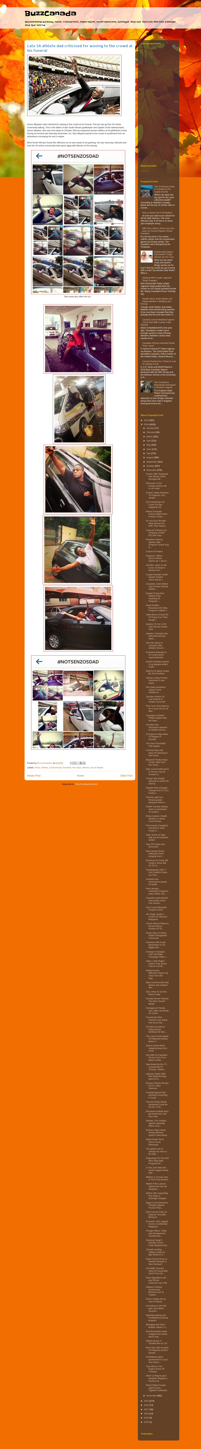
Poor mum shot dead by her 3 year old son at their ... (157, 708)
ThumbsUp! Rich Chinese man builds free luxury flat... (156, 1020)
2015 (146, 1401)
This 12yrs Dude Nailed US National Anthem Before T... (157, 1039)
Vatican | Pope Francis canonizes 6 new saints (157, 680)
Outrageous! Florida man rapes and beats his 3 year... (157, 1010)
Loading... (145, 171)
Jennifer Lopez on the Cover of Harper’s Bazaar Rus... (156, 567)
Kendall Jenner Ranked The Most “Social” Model (157, 1001)
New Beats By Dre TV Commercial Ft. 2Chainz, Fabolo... (156, 1067)
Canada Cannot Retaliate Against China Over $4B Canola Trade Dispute (157, 322)
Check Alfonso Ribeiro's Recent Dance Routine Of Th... (157, 926)
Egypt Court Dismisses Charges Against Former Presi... (157, 1205)
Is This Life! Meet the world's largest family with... (157, 1170)
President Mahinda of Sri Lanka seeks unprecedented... (156, 655)
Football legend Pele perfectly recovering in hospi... (156, 1095)
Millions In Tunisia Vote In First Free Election (157, 1178)
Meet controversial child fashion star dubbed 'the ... (157, 985)
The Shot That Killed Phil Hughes (156, 744)
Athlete (44, 767)
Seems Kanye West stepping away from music (156, 1048)
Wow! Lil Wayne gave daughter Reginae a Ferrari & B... (156, 1378)
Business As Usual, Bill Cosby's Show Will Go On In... (157, 863)
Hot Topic (76, 767)
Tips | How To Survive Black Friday (156, 993)
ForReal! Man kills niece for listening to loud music (157, 753)
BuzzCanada (50, 13)
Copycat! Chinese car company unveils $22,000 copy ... (156, 533)
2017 (146, 1409)
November (151, 470)
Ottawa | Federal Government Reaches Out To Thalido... (155, 1291)
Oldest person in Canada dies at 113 (156, 1342)
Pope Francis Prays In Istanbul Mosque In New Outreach (156, 1261)
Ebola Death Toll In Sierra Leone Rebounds (155, 1142)
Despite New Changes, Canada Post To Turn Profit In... (157, 790)
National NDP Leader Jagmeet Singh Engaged (157, 279)
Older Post (126, 775)
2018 (146, 1413)
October (150, 466)
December (151, 1395)
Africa (37, 767)
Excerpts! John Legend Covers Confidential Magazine (157, 1224)
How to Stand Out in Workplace (157, 212)
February (151, 432)
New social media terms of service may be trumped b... (157, 771)
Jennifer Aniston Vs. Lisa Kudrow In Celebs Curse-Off (155, 699)
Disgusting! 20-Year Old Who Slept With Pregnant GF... (157, 1161)
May (148, 445)
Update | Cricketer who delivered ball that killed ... (157, 636)
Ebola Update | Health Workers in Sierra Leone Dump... (156, 818)
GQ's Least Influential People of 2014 (156, 908)
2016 (146, 1405)
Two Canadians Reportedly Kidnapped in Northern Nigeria (165, 385)
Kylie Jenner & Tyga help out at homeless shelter (157, 837)
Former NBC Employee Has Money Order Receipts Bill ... (157, 476)
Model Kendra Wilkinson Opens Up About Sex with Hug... (157, 974)
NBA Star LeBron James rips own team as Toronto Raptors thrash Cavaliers (157, 231)
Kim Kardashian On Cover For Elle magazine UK (155, 504)
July (148, 453)
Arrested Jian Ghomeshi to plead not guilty (156, 882)
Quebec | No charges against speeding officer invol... (156, 1123)
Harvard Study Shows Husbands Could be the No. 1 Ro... (156, 1104)
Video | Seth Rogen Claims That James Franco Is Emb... (156, 963)
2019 (146, 1417)
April (148, 440)
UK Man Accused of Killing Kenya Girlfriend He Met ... (156, 1029)
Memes (85, 767)
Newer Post (34, 775)
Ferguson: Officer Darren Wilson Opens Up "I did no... (157, 558)
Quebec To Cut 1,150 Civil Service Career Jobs (157, 626)
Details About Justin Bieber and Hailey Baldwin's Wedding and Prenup (156, 301)
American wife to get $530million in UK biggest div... (156, 945)
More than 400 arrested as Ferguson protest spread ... (157, 1350)
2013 (146, 420)
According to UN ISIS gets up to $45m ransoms (156, 1308)
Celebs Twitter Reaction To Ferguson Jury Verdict (157, 495)
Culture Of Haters (154, 551)
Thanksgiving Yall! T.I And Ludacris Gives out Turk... (156, 872)
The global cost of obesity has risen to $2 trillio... (156, 1151)
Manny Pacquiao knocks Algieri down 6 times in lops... (156, 514)
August (150, 457)
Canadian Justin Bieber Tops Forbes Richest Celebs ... (157, 586)
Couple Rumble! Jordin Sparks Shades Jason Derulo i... (157, 577)
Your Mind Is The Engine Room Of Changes (155, 1369)
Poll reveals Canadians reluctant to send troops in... (157, 828)
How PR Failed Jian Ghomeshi (155, 845)
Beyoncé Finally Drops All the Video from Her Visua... (157, 762)
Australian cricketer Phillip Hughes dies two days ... (156, 718)
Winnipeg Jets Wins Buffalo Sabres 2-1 (156, 1325)
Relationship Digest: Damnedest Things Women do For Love (164, 254)
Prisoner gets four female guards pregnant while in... (156, 800)
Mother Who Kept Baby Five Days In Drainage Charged (157, 1196)
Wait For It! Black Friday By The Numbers (157, 672)
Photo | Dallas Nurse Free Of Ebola (156, 1300)
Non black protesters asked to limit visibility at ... (156, 690)
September (152, 462)
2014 (146, 424)
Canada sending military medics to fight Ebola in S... (155, 1252)
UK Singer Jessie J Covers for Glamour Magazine (156, 917)
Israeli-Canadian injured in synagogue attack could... (157, 664)
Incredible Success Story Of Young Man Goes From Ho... (157, 1271)
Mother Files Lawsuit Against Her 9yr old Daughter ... (156, 1186)
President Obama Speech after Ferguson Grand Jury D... (157, 543)
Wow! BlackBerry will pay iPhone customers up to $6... (157, 1280)
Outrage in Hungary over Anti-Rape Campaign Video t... (156, 954)
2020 (146, 1422)
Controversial (55, 767)
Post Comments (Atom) (86, 784)
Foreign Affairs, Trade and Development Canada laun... (156, 1233)
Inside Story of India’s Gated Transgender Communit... (156, 935)
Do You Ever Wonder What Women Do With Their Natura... (156, 523)
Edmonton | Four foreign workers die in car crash (156, 486)
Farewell (67, 767)
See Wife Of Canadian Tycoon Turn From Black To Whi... (156, 1057)
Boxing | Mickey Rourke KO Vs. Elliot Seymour (157, 1085)
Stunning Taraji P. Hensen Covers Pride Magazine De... (157, 1243)
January (150, 428)
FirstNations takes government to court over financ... (157, 1359)
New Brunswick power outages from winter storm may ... (156, 1334)
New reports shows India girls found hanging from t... (155, 853)
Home (80, 775)
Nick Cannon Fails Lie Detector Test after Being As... (156, 1214)
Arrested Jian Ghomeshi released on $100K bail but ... (157, 727)
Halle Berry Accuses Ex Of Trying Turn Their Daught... (157, 617)
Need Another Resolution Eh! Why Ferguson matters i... (157, 608)
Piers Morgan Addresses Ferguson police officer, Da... (157, 891)
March (149, 436)
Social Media (97, 767)
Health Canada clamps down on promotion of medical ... (157, 809)
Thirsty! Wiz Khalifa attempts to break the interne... (157, 781)
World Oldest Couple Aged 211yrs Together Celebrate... (157, 1388)
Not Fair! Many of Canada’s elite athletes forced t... (156, 645)
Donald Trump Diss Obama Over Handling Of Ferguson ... (155, 597)
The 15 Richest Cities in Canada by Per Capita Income (164, 189)
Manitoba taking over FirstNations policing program (157, 1318)
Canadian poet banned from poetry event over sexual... (157, 900)
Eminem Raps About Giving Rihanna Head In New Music (156, 1132)
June (149, 449)
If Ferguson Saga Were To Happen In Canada (157, 737)
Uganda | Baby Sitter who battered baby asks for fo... (156, 1076)
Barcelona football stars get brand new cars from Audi (157, 1114)
